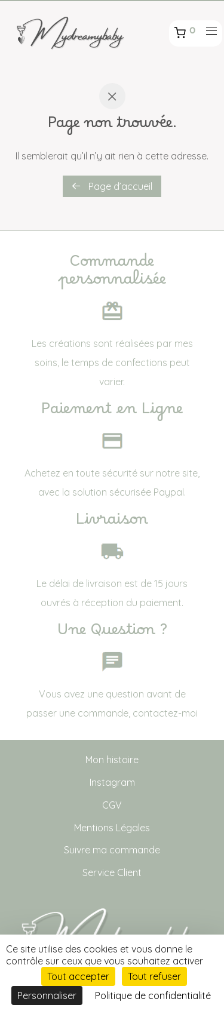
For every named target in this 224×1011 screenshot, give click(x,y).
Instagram (112, 782)
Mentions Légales (112, 828)
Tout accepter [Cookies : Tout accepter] (78, 976)
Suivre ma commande (112, 850)
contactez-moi (165, 713)
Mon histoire (112, 760)
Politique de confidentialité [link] (153, 995)
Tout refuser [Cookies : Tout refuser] (154, 976)
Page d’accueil (112, 186)
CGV (112, 805)
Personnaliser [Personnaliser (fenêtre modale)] (46, 995)
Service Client (112, 872)
